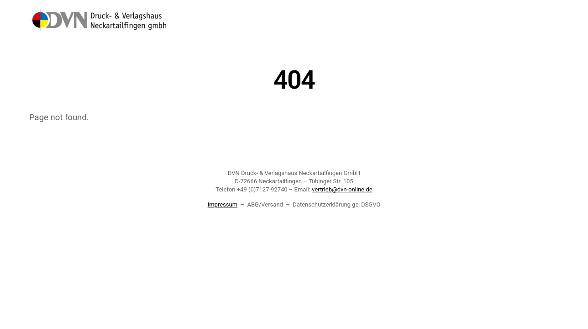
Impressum (222, 204)
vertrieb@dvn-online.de (342, 189)
